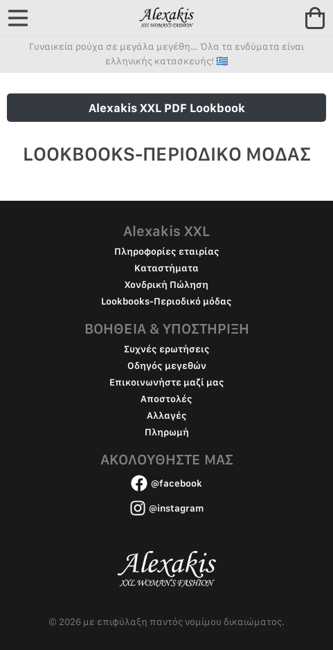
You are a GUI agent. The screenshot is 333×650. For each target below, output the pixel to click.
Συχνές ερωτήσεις (167, 349)
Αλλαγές (167, 415)
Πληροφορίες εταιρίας (166, 251)
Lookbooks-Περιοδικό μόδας (166, 301)
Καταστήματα (166, 268)
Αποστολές (166, 399)
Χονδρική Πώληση (166, 284)
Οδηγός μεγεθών (166, 365)
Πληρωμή (167, 432)
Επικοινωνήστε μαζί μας (166, 382)
